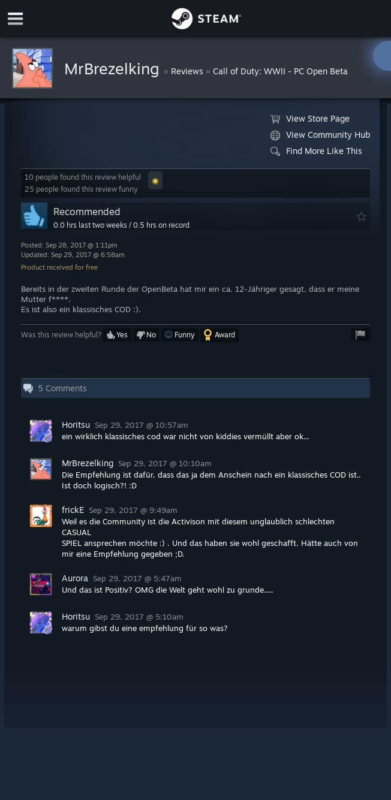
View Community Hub (320, 134)
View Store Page (310, 118)
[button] (155, 180)
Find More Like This (316, 151)
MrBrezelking (114, 68)
